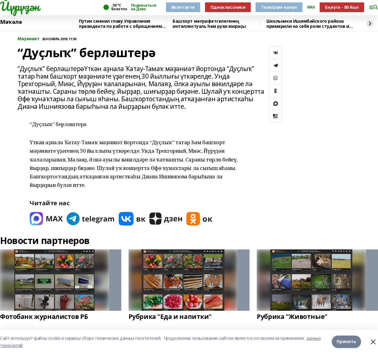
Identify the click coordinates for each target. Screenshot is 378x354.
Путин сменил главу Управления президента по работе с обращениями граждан (122, 24)
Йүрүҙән (19, 6)
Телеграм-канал (279, 7)
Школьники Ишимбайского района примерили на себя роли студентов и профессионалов (307, 24)
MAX (311, 7)
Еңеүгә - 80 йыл (342, 7)
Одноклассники (228, 7)
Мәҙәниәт (29, 38)
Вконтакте (183, 7)
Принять (346, 341)
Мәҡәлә (11, 22)
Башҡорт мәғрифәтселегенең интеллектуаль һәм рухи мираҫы (209, 24)
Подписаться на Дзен (143, 7)
